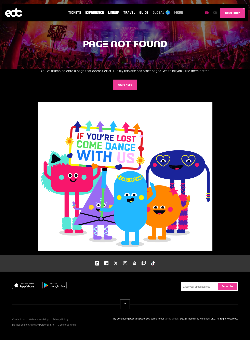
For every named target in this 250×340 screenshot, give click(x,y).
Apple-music (97, 264)
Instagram (125, 263)
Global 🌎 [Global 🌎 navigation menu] (161, 12)
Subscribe (227, 286)
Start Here (125, 84)
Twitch (144, 263)
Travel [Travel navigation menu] (129, 12)
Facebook (106, 263)
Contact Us (18, 319)
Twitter (116, 263)
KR (215, 13)
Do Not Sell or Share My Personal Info (33, 325)
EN (207, 13)
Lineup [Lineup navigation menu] (113, 12)
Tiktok (153, 263)
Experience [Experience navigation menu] (94, 12)
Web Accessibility (39, 319)
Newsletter (232, 13)
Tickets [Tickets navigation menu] (74, 12)
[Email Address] (209, 286)
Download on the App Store (24, 285)
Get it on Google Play (54, 285)
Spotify (134, 263)
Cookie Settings (67, 325)
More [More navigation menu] (178, 12)
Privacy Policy (60, 319)
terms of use (172, 319)
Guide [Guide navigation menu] (143, 12)
